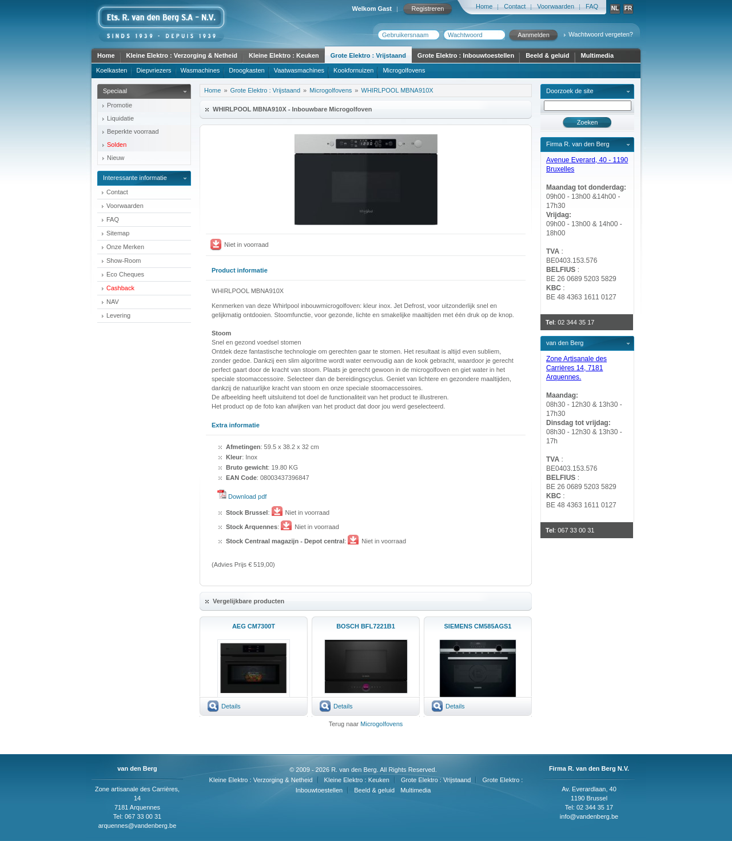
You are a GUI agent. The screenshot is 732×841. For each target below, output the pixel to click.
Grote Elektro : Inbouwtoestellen (465, 55)
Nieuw (116, 157)
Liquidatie (120, 118)
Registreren (428, 8)
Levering (118, 315)
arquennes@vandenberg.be (137, 825)
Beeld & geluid (547, 55)
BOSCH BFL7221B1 (365, 626)
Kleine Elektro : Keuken (284, 55)
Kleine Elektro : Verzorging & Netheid (181, 55)
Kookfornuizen (353, 70)
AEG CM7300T (253, 626)
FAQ (592, 6)
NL (615, 8)
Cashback (120, 288)
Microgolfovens (404, 70)
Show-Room (123, 260)
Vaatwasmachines (299, 70)
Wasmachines (200, 70)
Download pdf (247, 496)
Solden (116, 144)
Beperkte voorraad (133, 131)
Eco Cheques (125, 274)
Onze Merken (125, 246)
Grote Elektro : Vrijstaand (368, 55)
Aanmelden (534, 34)
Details (231, 706)
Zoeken (587, 122)
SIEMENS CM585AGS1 (478, 626)
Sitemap (117, 233)
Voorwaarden (555, 6)
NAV (112, 301)
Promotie (119, 105)
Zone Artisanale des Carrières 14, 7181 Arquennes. (576, 368)
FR (628, 8)
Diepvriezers (153, 70)
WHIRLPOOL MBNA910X (397, 90)
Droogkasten (246, 70)
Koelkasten (111, 70)
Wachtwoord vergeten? (600, 34)
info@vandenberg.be (589, 816)
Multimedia (597, 55)
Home (484, 6)
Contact (515, 6)
